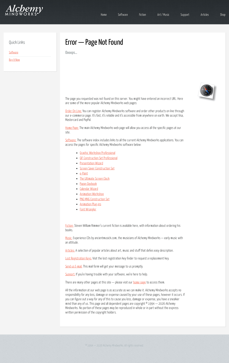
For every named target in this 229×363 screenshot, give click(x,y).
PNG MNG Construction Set (94, 199)
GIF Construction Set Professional (98, 158)
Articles (205, 14)
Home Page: (72, 128)
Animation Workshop (92, 194)
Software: (70, 140)
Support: (70, 274)
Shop (222, 14)
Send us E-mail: (73, 266)
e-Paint (84, 173)
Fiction (142, 14)
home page (139, 282)
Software (123, 14)
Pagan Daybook (88, 184)
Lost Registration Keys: (78, 258)
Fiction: (69, 225)
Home (104, 14)
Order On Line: (73, 111)
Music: (68, 238)
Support (185, 14)
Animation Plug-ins (90, 204)
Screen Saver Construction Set (97, 168)
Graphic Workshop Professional (97, 153)
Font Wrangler (88, 209)
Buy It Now (14, 60)
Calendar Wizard (89, 189)
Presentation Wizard (91, 163)
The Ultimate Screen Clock (94, 178)
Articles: (70, 250)
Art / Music (163, 14)
